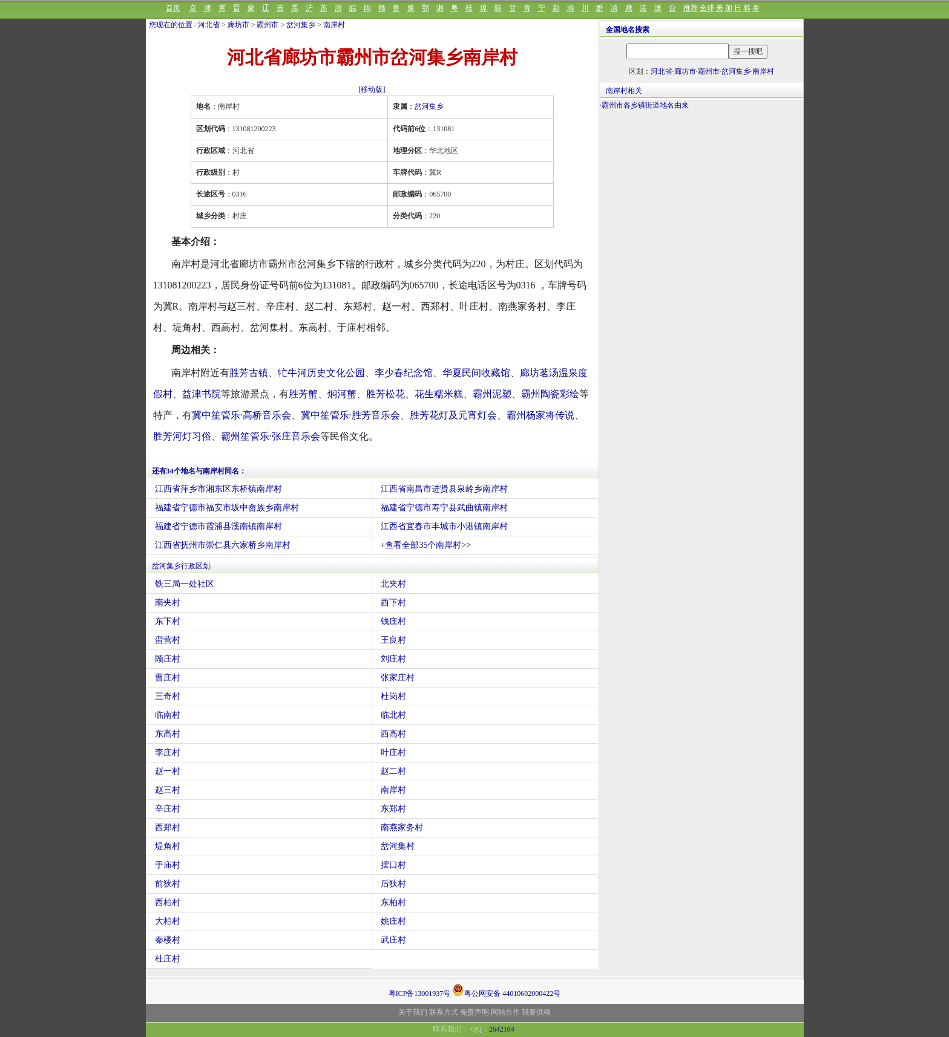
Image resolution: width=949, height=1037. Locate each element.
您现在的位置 (170, 25)
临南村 (167, 715)
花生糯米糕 (439, 394)
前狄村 (167, 883)
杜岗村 (393, 696)
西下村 (393, 602)
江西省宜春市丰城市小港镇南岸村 (444, 526)
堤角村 (167, 846)
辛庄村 (167, 808)
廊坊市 (238, 25)
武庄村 (393, 939)
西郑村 (167, 827)
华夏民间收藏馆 (476, 373)
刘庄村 (393, 658)
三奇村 (167, 696)
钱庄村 (393, 621)
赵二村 (393, 771)
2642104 (501, 1029)
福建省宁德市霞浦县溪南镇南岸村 (218, 526)
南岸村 (334, 25)
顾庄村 (167, 658)
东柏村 (393, 902)
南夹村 (167, 602)
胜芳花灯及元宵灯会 (453, 415)
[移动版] (372, 89)
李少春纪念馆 (404, 373)
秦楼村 (167, 939)
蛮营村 (167, 640)
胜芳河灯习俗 (182, 436)
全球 (707, 8)
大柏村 (167, 921)
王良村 (393, 640)
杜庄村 (167, 958)
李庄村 (167, 752)
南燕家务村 (402, 827)
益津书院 (201, 394)
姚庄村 (393, 921)
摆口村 (393, 865)
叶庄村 (393, 752)
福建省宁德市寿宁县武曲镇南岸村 (444, 507)
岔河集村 (398, 846)
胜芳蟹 (303, 394)
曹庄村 (167, 677)
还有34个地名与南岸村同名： (199, 471)
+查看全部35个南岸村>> (426, 545)
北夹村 (393, 583)
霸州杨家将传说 (540, 415)
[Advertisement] (701, 222)
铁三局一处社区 (184, 583)
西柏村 (167, 902)
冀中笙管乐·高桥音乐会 (241, 415)
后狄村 (393, 883)
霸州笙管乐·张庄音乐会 (270, 436)
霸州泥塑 (492, 394)
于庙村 (167, 865)
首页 (173, 8)
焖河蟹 (341, 394)
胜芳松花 (385, 394)
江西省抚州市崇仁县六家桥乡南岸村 (223, 545)
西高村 (393, 733)
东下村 (167, 621)
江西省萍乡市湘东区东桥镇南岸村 (218, 488)
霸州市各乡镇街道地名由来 (645, 105)
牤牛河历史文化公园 (321, 373)
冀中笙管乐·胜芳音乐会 (350, 415)
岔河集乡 (300, 25)
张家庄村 (398, 677)
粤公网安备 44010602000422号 (506, 990)
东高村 (167, 733)
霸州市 (267, 25)
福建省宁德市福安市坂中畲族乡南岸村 (227, 507)
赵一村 (167, 771)
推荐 (690, 8)
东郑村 (393, 808)
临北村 (393, 715)
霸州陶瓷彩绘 (550, 394)
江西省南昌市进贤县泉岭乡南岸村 (444, 488)
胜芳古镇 (248, 373)
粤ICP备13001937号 (420, 993)
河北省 (209, 25)
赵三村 (167, 790)
